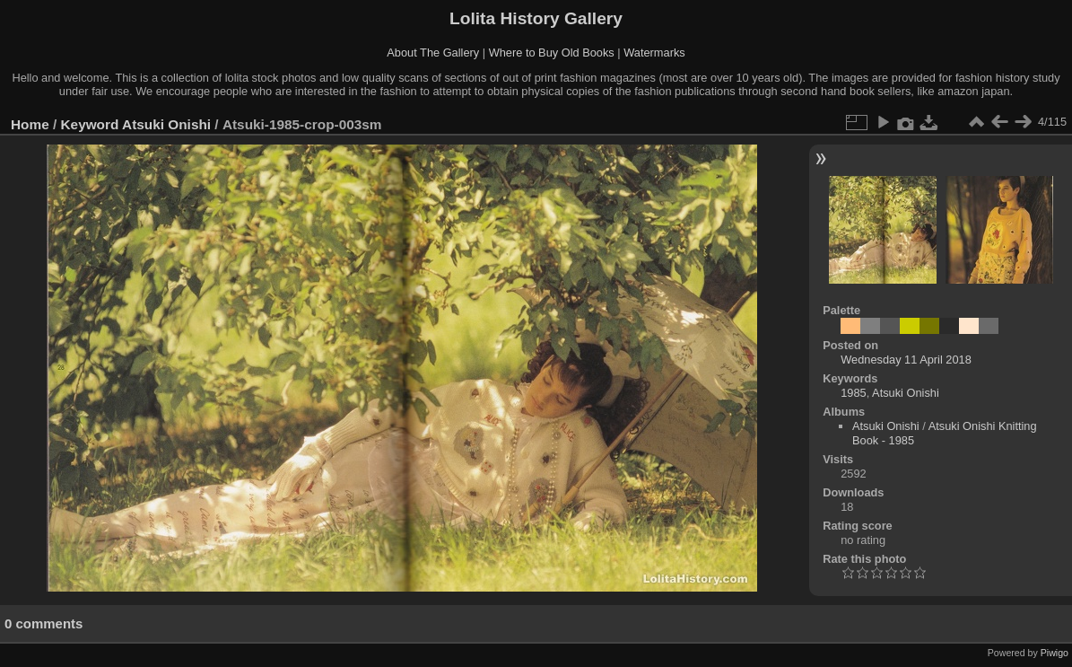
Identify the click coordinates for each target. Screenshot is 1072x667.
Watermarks (654, 52)
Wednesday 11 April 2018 (906, 359)
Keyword (90, 124)
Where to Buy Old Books (551, 52)
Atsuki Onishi (166, 124)
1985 (853, 392)
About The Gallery (433, 52)
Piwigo (1054, 652)
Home (30, 124)
